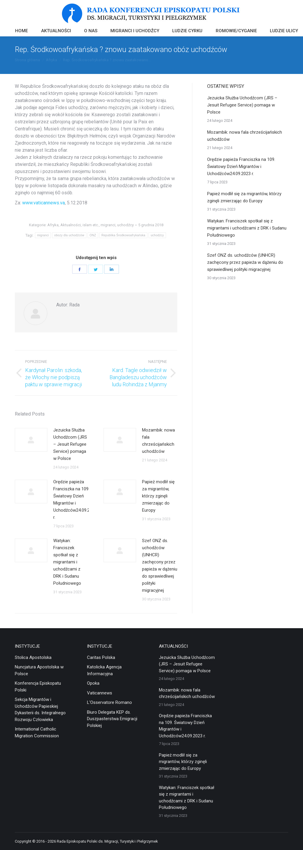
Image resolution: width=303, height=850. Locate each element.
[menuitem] (21, 31)
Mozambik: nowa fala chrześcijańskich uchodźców (158, 440)
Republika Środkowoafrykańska (123, 235)
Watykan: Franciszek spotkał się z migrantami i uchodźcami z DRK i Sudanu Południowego (67, 562)
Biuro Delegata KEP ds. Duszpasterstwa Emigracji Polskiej (112, 719)
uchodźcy (125, 225)
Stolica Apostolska (33, 657)
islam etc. (91, 225)
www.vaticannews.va (43, 203)
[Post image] (31, 440)
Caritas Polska (101, 657)
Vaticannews (99, 693)
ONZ (93, 235)
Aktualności (70, 225)
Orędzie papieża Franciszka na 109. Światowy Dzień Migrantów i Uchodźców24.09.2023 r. (75, 499)
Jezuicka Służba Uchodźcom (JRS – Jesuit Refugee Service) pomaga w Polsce (70, 444)
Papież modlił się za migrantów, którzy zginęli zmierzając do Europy (158, 496)
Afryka (53, 225)
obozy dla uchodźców (69, 235)
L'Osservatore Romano (109, 702)
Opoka (93, 683)
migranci (108, 225)
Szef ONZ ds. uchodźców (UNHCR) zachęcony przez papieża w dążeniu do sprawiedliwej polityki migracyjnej (159, 565)
